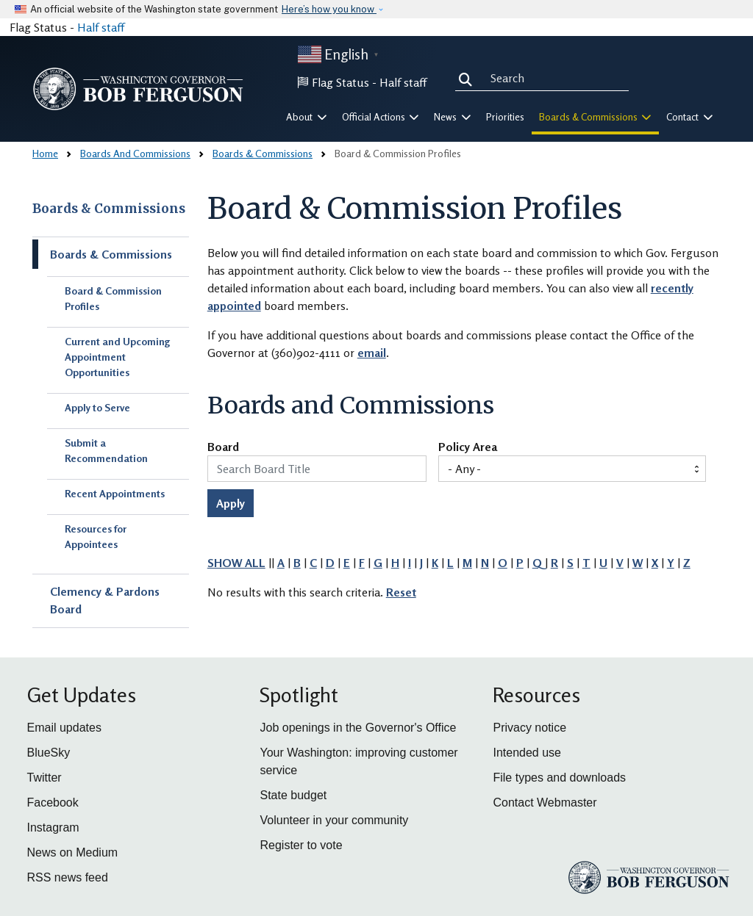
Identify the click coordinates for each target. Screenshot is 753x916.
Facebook (53, 802)
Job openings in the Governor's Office (358, 727)
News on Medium (72, 852)
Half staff (100, 27)
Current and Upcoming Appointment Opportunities (117, 356)
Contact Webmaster (544, 802)
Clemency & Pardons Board (105, 600)
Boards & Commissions (263, 153)
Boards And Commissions (135, 153)
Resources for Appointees (95, 536)
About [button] (306, 117)
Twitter (44, 777)
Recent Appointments (115, 493)
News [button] (452, 117)
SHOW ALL (236, 562)
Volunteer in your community (334, 820)
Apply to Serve (97, 407)
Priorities (505, 117)
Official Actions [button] (381, 117)
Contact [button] (689, 117)
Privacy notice (529, 727)
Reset (401, 592)
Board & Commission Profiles (113, 298)
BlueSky (49, 752)
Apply (230, 503)
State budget (293, 795)
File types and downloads (559, 777)
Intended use (527, 752)
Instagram (53, 827)
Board (223, 447)
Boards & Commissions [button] (595, 117)
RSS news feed (67, 877)
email (371, 352)
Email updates (64, 727)
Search (468, 78)
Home (45, 153)
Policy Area (467, 447)
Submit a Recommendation (106, 450)
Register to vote (301, 845)
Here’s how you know (329, 9)
